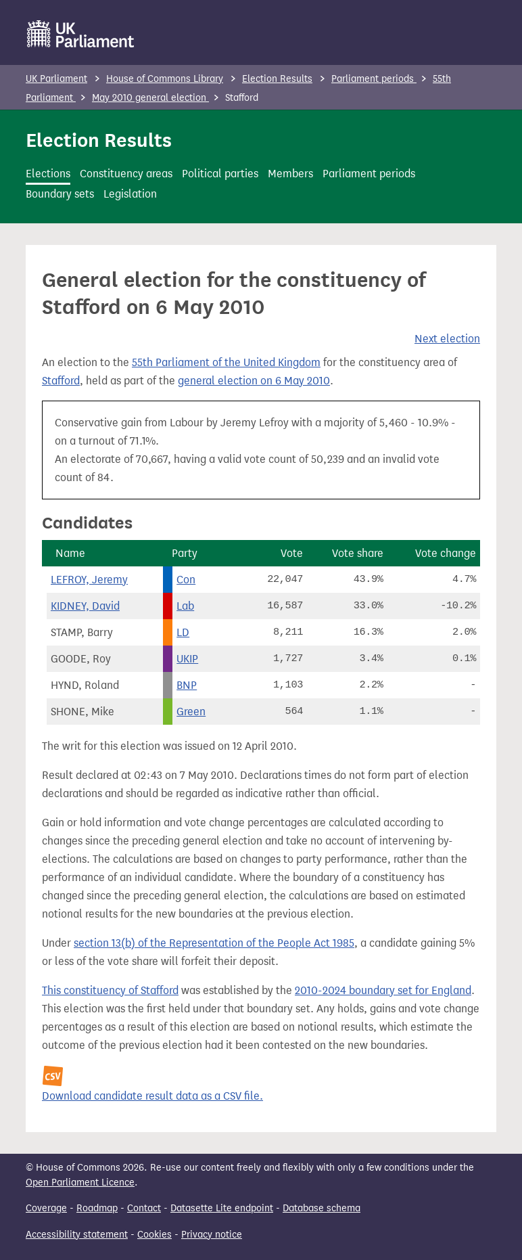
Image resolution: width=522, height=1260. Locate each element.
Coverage (46, 1208)
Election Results (277, 79)
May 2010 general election (150, 98)
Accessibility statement (77, 1234)
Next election (447, 338)
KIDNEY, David (85, 606)
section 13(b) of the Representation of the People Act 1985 (214, 943)
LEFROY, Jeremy (89, 579)
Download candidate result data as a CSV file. (152, 1095)
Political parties (220, 173)
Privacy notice (211, 1234)
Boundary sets (60, 193)
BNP (186, 685)
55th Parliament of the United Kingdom (226, 362)
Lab (185, 606)
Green (191, 711)
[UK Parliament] (81, 34)
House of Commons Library (164, 79)
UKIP (187, 658)
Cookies (154, 1234)
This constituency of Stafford (110, 990)
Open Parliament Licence (80, 1182)
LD (182, 632)
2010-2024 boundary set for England (383, 990)
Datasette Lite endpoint (221, 1208)
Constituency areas (126, 173)
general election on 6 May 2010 (254, 380)
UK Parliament (56, 79)
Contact (144, 1208)
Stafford (61, 380)
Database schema (321, 1208)
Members (290, 173)
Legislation (130, 193)
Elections (48, 173)
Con (185, 579)
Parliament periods (374, 79)
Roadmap (97, 1208)
